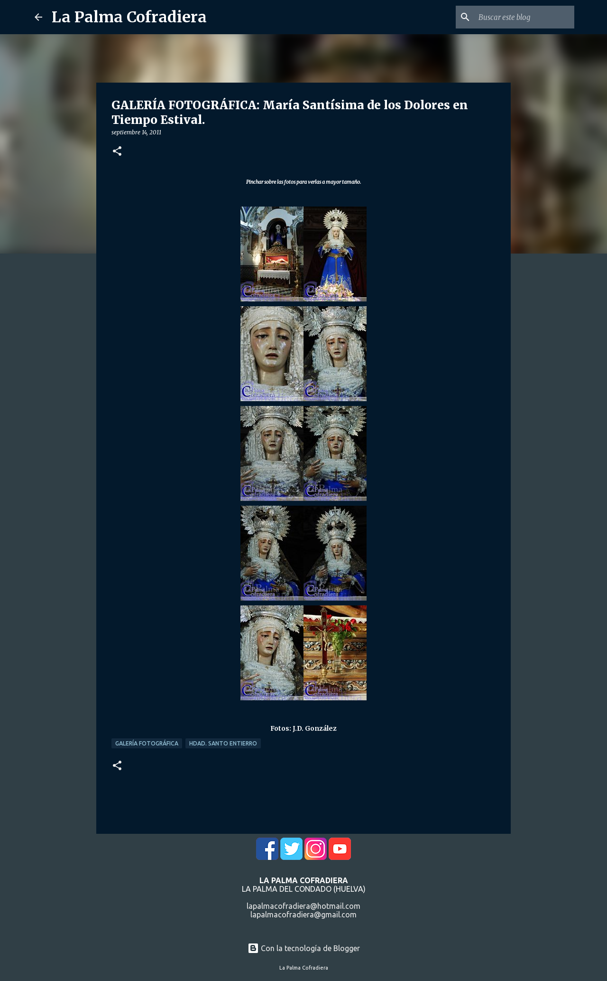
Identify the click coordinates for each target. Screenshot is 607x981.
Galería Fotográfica (146, 743)
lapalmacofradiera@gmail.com (303, 914)
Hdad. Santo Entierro (223, 743)
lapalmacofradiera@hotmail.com (303, 906)
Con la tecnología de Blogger (304, 948)
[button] (117, 151)
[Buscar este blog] (524, 17)
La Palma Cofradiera (129, 17)
